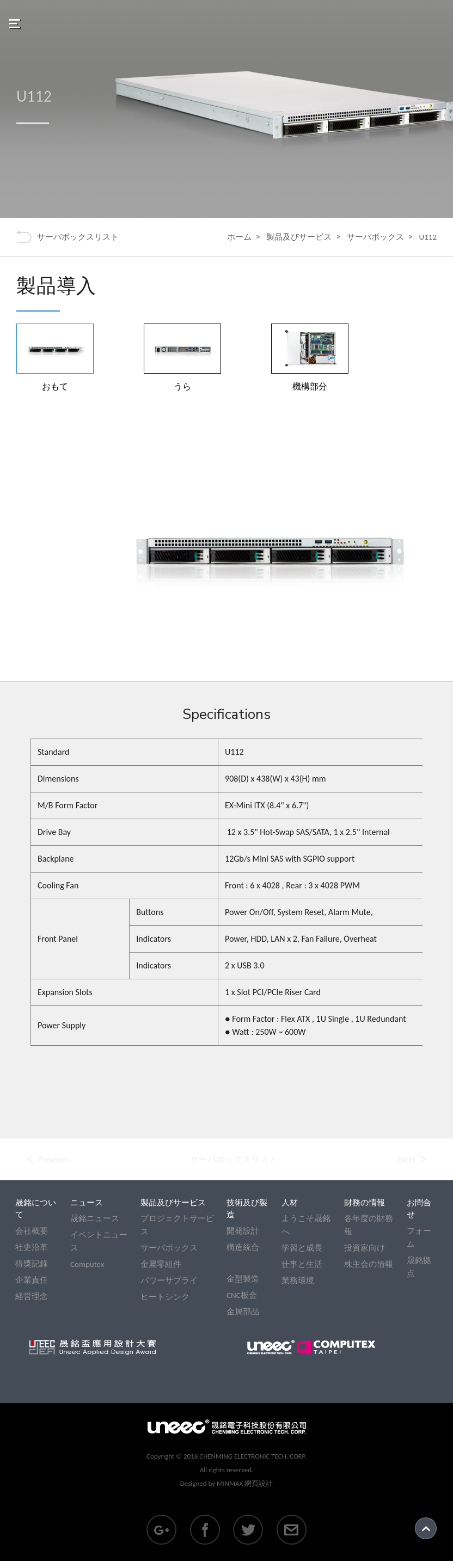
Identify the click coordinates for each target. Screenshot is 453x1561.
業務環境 (297, 1280)
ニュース (86, 1203)
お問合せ (419, 1209)
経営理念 (31, 1296)
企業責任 (31, 1280)
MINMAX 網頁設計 (245, 1483)
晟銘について (35, 1209)
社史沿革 (31, 1247)
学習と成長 (301, 1248)
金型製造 (242, 1279)
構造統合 (242, 1247)
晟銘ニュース (94, 1218)
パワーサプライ (169, 1280)
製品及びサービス (299, 237)
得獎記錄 (31, 1264)
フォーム (419, 1237)
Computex (87, 1264)
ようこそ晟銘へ (305, 1225)
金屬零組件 (160, 1264)
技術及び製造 (246, 1209)
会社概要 (31, 1231)
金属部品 (242, 1311)
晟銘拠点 (419, 1266)
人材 (289, 1203)
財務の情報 (364, 1203)
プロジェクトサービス (177, 1225)
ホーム (239, 237)
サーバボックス (375, 237)
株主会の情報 (368, 1264)
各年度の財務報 (368, 1225)
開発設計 (242, 1231)
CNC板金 (241, 1295)
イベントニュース (98, 1241)
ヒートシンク (164, 1297)
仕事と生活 (301, 1264)
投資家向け (364, 1248)
